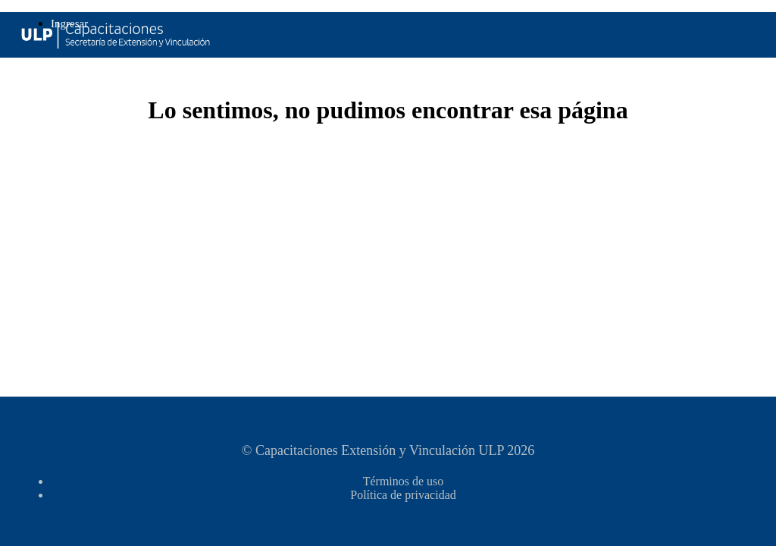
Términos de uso (403, 481)
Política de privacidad (403, 494)
